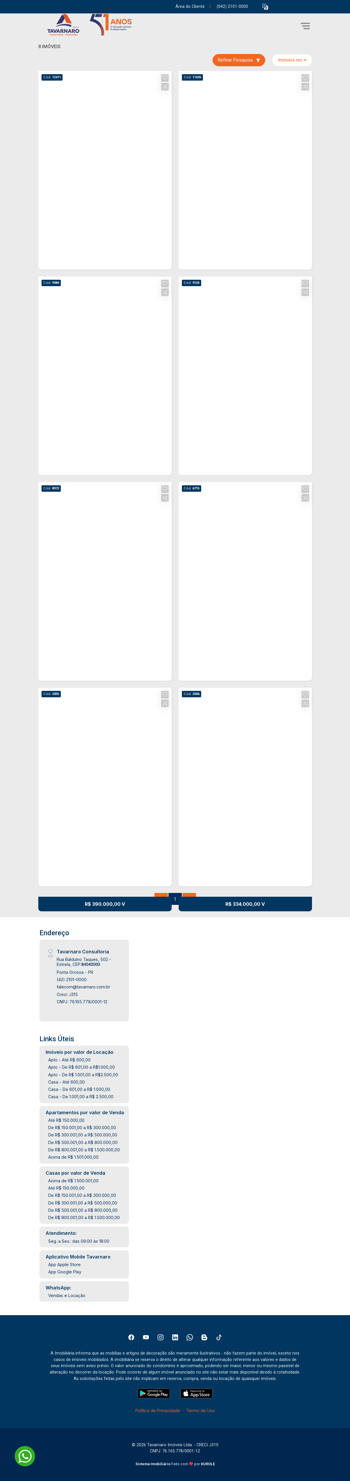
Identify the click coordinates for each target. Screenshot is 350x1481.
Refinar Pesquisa (239, 60)
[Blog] (204, 1337)
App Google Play (64, 1271)
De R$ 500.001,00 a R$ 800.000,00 (83, 1142)
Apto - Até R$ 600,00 (69, 1059)
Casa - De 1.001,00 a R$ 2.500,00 (80, 1096)
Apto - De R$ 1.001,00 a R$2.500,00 (83, 1074)
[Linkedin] (175, 1337)
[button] (265, 7)
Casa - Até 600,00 (66, 1082)
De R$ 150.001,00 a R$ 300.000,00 (82, 1127)
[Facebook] (131, 1337)
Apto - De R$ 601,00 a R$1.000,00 (81, 1067)
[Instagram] (160, 1337)
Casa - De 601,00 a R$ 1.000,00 (79, 1089)
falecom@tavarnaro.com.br (83, 986)
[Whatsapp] (190, 1337)
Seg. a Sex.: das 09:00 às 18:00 (78, 1241)
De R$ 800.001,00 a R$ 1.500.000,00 (84, 1149)
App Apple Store (64, 1264)
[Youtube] (146, 1337)
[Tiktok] (219, 1337)
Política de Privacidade (157, 1410)
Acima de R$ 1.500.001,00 (73, 1180)
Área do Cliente (190, 6)
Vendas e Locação (66, 1295)
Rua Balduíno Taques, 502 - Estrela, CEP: (84, 962)
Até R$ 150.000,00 (66, 1120)
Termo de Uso (200, 1410)
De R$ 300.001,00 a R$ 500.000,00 (82, 1134)
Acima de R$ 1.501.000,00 (73, 1157)
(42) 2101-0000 (72, 979)
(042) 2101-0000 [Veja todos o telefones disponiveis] (232, 6)
